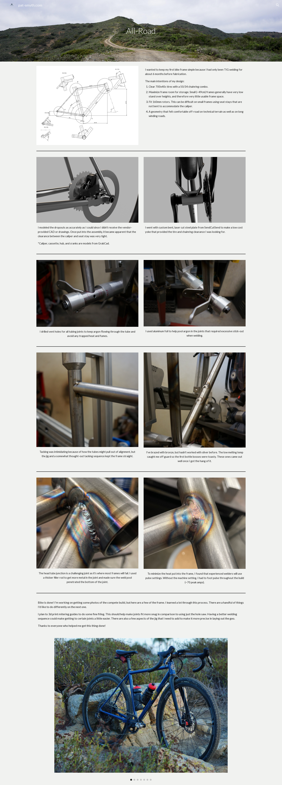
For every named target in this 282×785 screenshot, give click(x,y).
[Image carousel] (141, 709)
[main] (141, 31)
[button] (277, 5)
